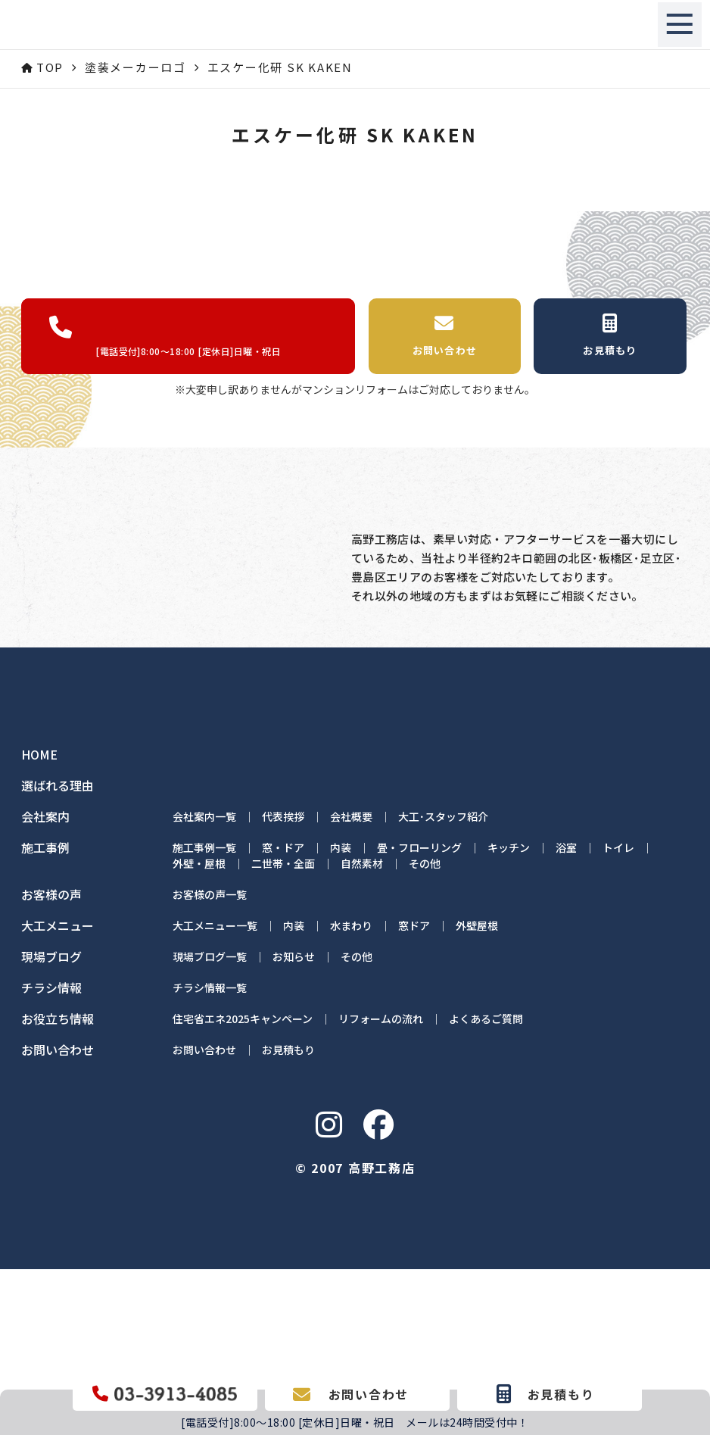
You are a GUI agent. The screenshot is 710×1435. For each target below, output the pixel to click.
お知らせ (293, 1122)
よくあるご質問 (486, 1184)
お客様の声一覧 (210, 1060)
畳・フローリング (419, 1013)
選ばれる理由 (57, 951)
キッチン (508, 1013)
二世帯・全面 (283, 1029)
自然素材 (362, 1029)
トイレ (618, 1013)
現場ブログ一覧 (210, 1122)
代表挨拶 (283, 982)
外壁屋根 (477, 1091)
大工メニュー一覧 (215, 1091)
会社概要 (351, 982)
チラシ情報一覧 (210, 1153)
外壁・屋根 (199, 1029)
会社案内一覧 (204, 982)
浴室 (566, 1013)
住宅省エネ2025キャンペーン (243, 1184)
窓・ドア (283, 1013)
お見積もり (288, 1215)
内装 (340, 1013)
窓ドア (414, 1091)
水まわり (351, 1091)
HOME (39, 920)
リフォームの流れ (380, 1184)
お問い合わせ (204, 1215)
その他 (425, 1029)
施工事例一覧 (204, 1013)
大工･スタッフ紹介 (443, 982)
